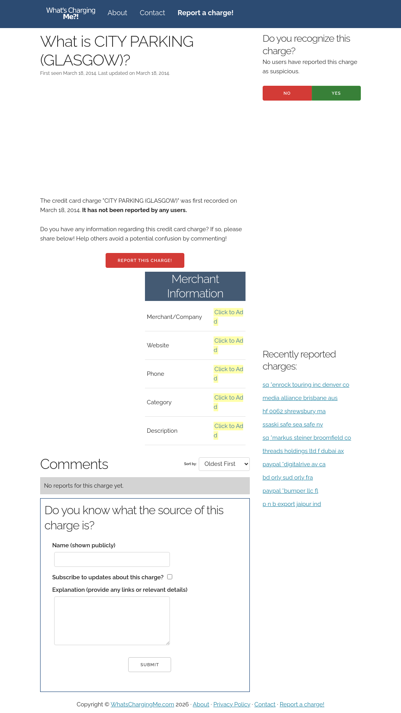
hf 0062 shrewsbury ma (294, 411)
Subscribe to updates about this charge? (108, 577)
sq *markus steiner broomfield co (307, 437)
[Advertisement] (145, 141)
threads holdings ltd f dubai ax (303, 451)
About (117, 13)
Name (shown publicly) (83, 545)
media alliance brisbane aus (300, 398)
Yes (336, 93)
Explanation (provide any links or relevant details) (119, 589)
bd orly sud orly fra (288, 477)
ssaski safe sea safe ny (293, 424)
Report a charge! (302, 704)
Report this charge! (145, 260)
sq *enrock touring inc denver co (306, 384)
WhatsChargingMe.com (142, 704)
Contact (152, 13)
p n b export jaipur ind (292, 504)
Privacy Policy (231, 704)
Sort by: (190, 464)
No (287, 93)
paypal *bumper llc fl (290, 490)
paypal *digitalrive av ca (294, 464)
